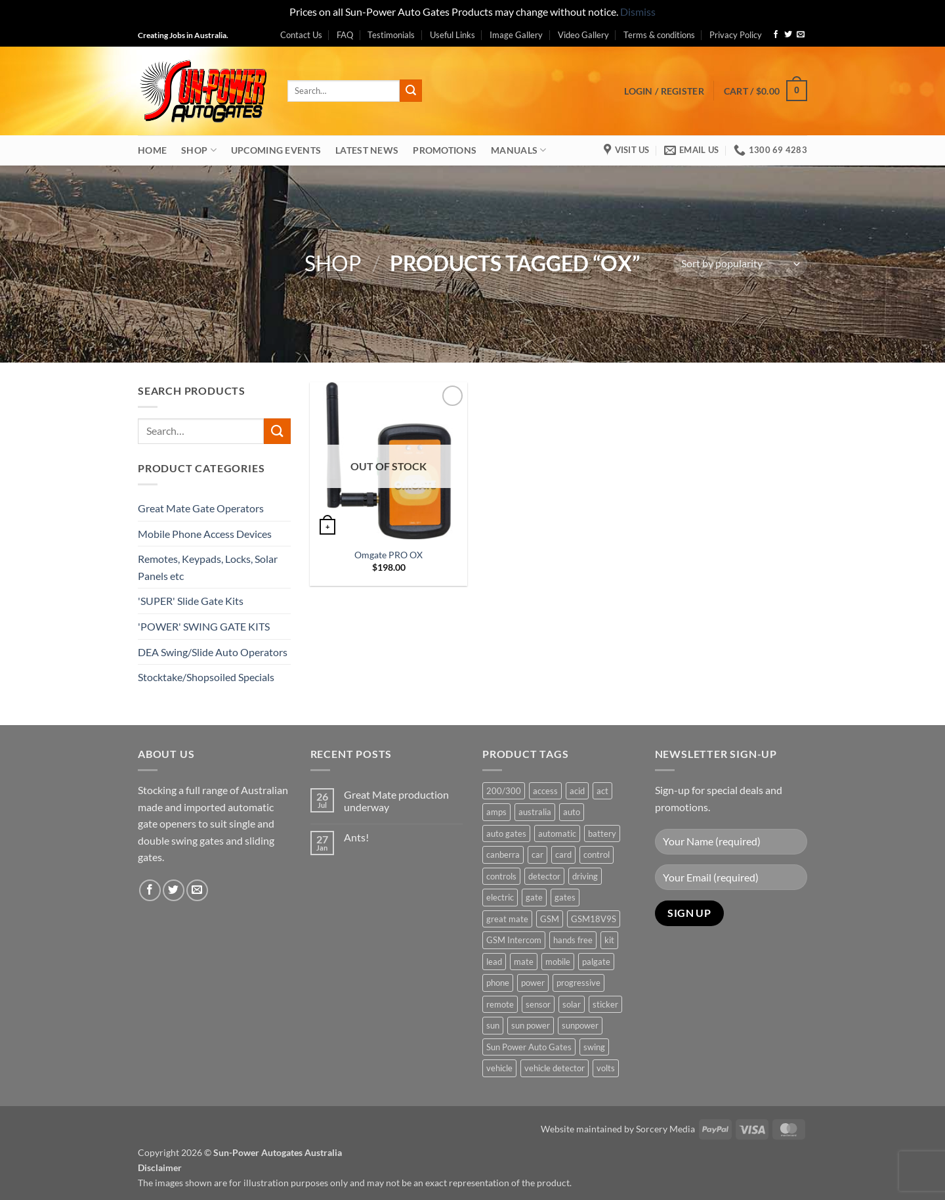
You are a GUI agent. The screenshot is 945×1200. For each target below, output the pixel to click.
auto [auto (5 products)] (571, 812)
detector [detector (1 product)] (544, 876)
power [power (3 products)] (533, 982)
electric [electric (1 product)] (500, 897)
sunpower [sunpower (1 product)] (580, 1025)
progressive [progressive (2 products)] (578, 982)
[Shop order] (740, 264)
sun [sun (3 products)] (492, 1025)
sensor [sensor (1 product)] (538, 1004)
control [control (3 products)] (596, 854)
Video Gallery (583, 35)
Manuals (519, 150)
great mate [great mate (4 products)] (507, 919)
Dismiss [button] (638, 11)
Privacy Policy (735, 35)
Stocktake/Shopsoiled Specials (206, 677)
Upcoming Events (276, 150)
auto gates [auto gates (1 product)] (506, 833)
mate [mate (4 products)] (524, 961)
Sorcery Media (665, 1128)
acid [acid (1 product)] (577, 791)
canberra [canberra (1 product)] (503, 854)
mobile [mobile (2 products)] (557, 961)
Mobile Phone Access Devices (205, 533)
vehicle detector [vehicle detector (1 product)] (554, 1068)
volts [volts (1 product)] (606, 1068)
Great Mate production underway (396, 800)
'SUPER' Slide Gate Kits (190, 600)
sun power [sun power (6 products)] (530, 1025)
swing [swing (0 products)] (594, 1047)
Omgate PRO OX (388, 554)
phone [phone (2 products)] (497, 982)
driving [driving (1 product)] (585, 876)
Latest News (366, 150)
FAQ (345, 35)
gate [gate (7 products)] (534, 897)
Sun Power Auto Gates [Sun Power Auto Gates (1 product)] (529, 1047)
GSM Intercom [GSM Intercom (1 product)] (513, 940)
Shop (199, 150)
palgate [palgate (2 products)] (596, 961)
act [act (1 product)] (602, 791)
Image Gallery (516, 35)
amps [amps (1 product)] (496, 812)
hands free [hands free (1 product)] (573, 940)
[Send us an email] (801, 34)
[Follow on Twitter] (788, 34)
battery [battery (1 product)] (602, 833)
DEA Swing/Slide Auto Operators (212, 652)
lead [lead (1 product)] (494, 961)
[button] (664, 91)
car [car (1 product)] (537, 854)
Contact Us (301, 35)
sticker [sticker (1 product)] (605, 1004)
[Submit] (411, 90)
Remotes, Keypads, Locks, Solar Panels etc (208, 567)
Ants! (356, 837)
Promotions (444, 150)
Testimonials (391, 35)
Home (152, 150)
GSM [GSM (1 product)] (549, 919)
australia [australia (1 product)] (534, 812)
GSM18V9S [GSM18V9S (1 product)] (593, 919)
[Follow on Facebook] (776, 34)
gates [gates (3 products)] (565, 897)
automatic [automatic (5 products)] (557, 833)
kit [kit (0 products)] (609, 940)
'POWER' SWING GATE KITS (204, 626)
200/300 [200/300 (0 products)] (503, 791)
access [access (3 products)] (545, 791)
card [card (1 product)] (563, 854)
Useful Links (452, 35)
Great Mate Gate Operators (201, 508)
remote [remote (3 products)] (500, 1004)
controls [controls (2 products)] (501, 876)
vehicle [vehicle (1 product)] (499, 1068)
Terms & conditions (659, 35)
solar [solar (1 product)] (571, 1004)
